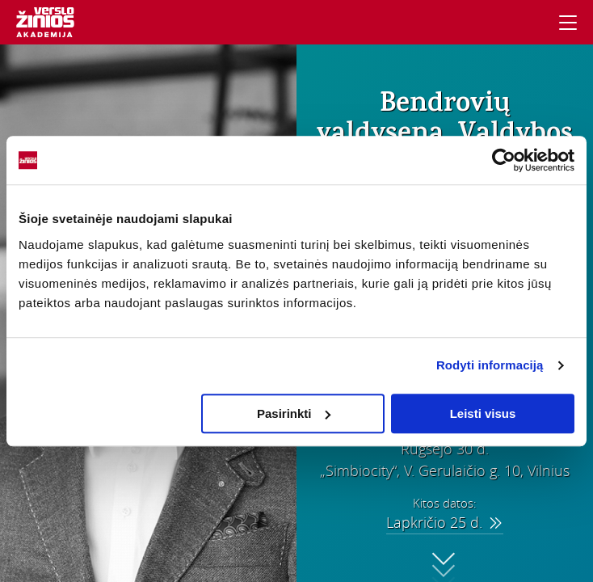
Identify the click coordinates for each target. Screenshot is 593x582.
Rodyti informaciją (490, 365)
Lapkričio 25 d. (444, 522)
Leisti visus (483, 413)
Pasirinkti (294, 413)
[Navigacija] (568, 22)
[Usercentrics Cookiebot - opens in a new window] (503, 160)
